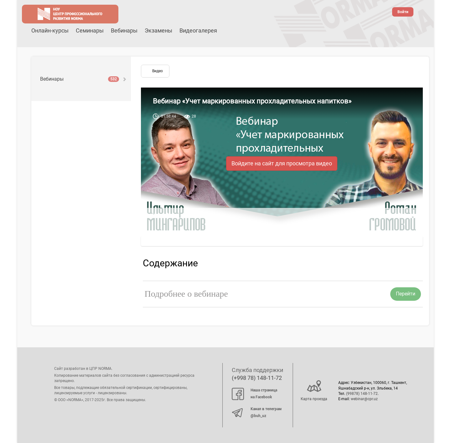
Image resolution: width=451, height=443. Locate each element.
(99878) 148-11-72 (362, 393)
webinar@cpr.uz (364, 399)
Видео (157, 71)
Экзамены (158, 30)
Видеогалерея (198, 30)
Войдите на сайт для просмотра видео (281, 163)
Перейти (405, 294)
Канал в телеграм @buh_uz (257, 412)
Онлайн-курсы (50, 30)
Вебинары (124, 30)
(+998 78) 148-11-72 (257, 378)
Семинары (90, 30)
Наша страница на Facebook (254, 394)
